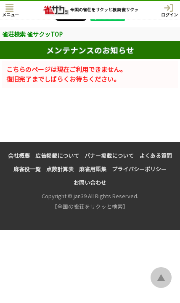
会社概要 (19, 155)
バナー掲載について (109, 155)
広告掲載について (57, 155)
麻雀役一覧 (27, 169)
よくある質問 (155, 155)
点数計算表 (60, 169)
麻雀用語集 (92, 169)
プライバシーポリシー (139, 169)
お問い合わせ (90, 182)
